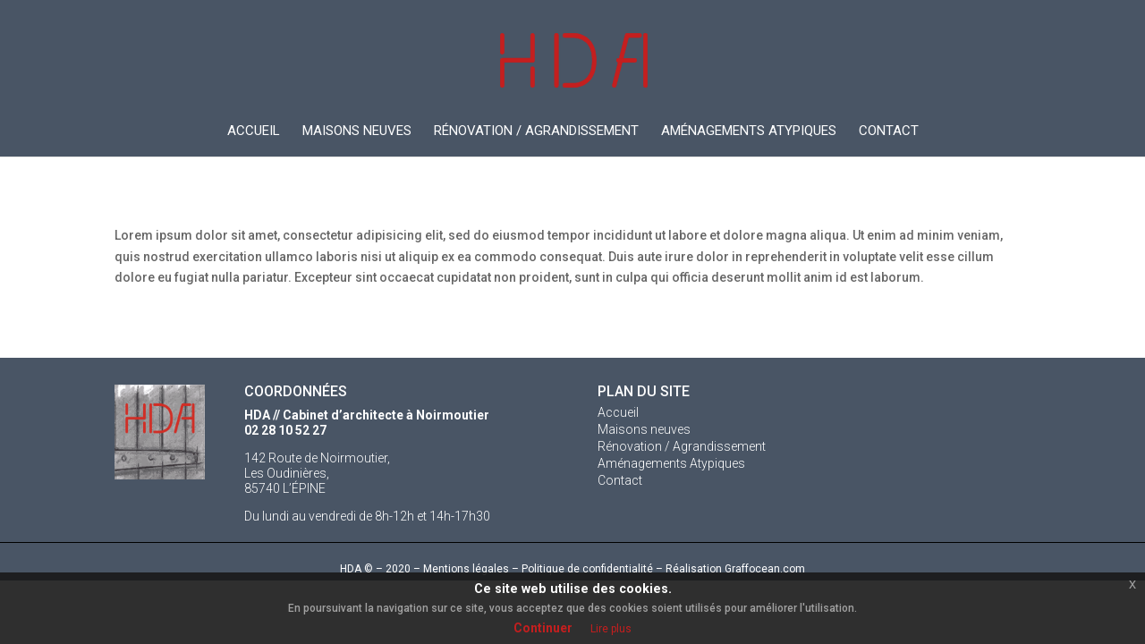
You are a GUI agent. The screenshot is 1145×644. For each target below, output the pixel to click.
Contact (889, 131)
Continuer (542, 628)
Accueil (253, 131)
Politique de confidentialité (587, 569)
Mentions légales (466, 569)
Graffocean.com (765, 569)
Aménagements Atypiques (748, 131)
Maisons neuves (356, 131)
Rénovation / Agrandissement (536, 131)
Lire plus (611, 629)
